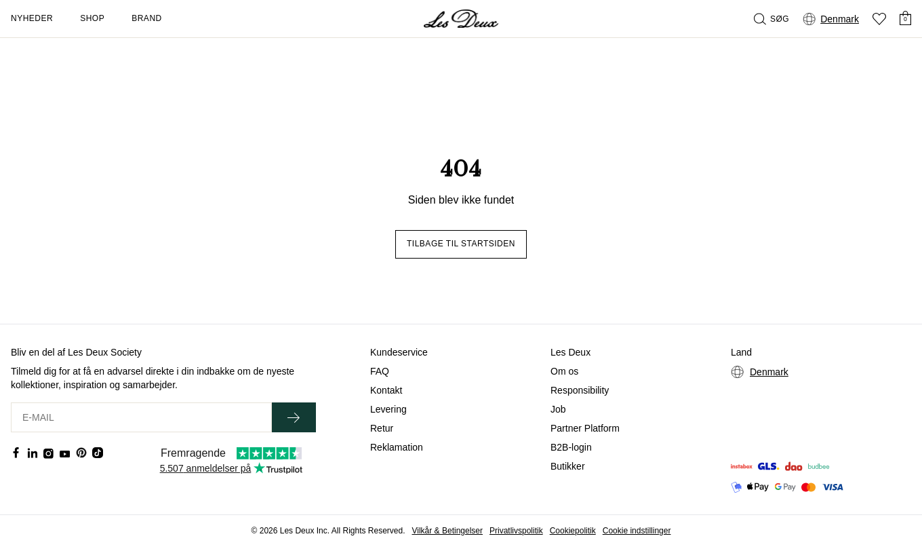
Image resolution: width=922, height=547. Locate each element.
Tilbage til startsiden (461, 243)
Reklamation (396, 447)
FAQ (379, 371)
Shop (92, 18)
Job (558, 409)
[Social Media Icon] (16, 452)
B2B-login (571, 447)
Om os (564, 371)
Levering (388, 409)
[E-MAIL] (141, 417)
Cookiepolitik (573, 530)
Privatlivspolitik (516, 530)
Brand (147, 18)
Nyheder (32, 18)
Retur (381, 428)
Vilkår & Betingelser (447, 530)
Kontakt (386, 390)
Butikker (567, 466)
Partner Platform (585, 428)
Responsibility (579, 390)
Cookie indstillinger (637, 530)
